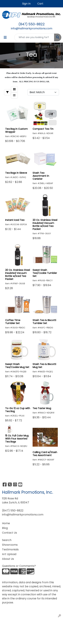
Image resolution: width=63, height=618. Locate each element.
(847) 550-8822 (31, 24)
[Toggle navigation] (5, 37)
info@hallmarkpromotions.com (31, 28)
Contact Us (9, 533)
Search (6, 540)
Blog (5, 528)
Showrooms (10, 545)
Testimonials (10, 549)
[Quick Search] (34, 37)
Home (6, 523)
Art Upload (9, 554)
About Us (8, 559)
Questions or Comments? (19, 566)
